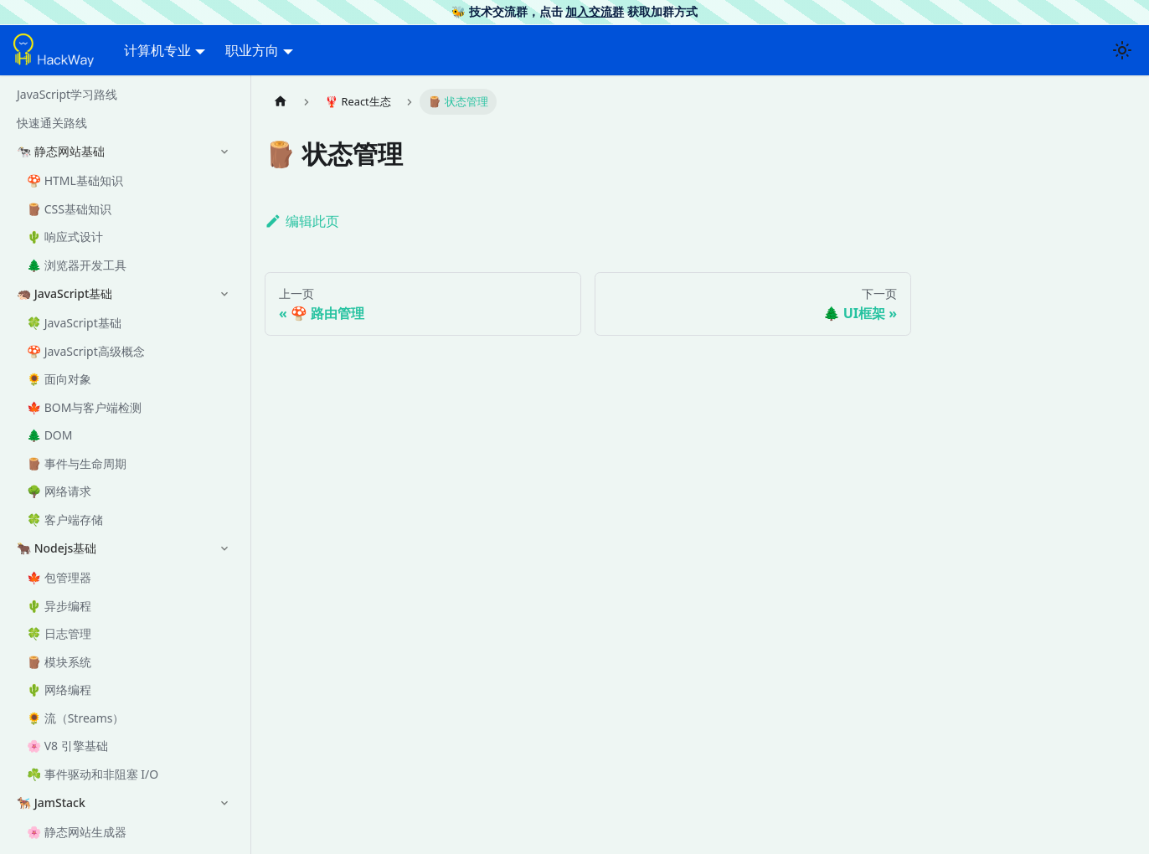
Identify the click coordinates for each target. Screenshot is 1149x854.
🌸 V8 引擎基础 (67, 746)
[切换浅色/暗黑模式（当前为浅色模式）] (1122, 50)
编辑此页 (302, 221)
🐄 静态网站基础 (61, 151)
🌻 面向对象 (59, 379)
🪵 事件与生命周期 (76, 463)
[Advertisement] (588, 634)
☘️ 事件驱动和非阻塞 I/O (92, 774)
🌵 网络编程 (59, 689)
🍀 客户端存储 (65, 519)
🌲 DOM (50, 435)
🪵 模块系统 (59, 662)
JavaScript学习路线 (67, 94)
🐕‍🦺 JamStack (51, 802)
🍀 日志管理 (59, 633)
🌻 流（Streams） (75, 718)
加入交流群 (594, 11)
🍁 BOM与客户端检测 (84, 407)
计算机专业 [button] (157, 50)
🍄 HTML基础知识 (75, 180)
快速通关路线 (52, 123)
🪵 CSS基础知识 (69, 209)
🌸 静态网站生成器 (76, 832)
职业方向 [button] (252, 50)
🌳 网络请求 (59, 491)
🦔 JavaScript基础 (64, 293)
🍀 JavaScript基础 (74, 323)
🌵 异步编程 (59, 606)
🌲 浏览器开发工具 (76, 265)
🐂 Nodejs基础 (56, 548)
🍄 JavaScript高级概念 (86, 351)
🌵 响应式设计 (65, 236)
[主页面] (280, 102)
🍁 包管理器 (59, 577)
